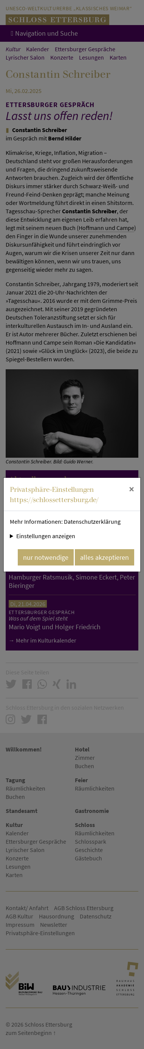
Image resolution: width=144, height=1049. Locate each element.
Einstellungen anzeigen (45, 536)
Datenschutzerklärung (92, 521)
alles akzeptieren (104, 557)
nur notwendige (45, 557)
